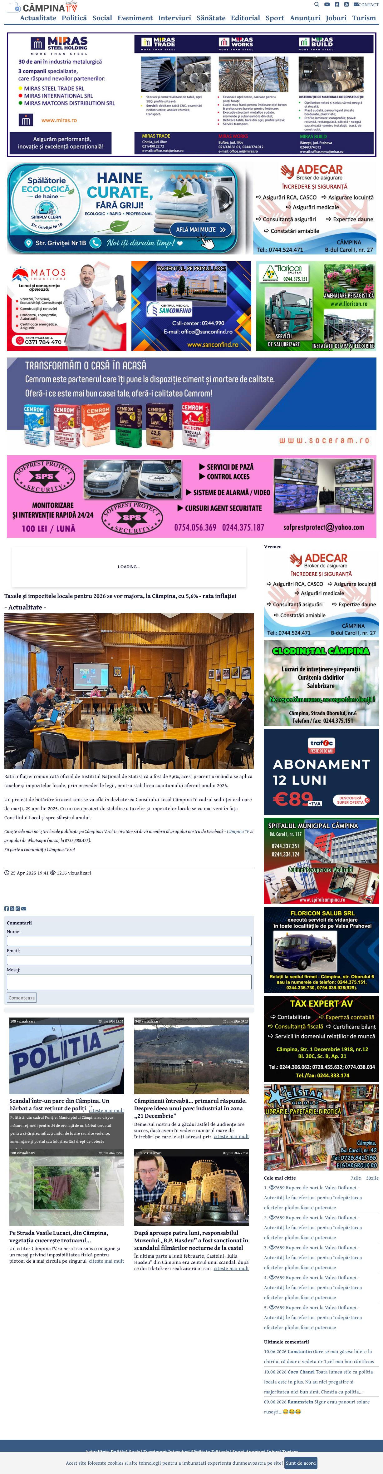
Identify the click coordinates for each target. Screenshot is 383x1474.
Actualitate (38, 17)
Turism (364, 17)
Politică (74, 17)
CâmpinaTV (238, 831)
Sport (275, 17)
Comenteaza (22, 997)
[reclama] (191, 155)
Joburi (336, 17)
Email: (13, 950)
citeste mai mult (106, 1110)
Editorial (245, 17)
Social (102, 17)
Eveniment (135, 17)
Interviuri (174, 17)
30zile (372, 1177)
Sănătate (211, 17)
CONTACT (366, 4)
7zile (356, 1177)
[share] (6, 908)
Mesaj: (13, 969)
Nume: (14, 931)
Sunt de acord (301, 1463)
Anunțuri (305, 17)
